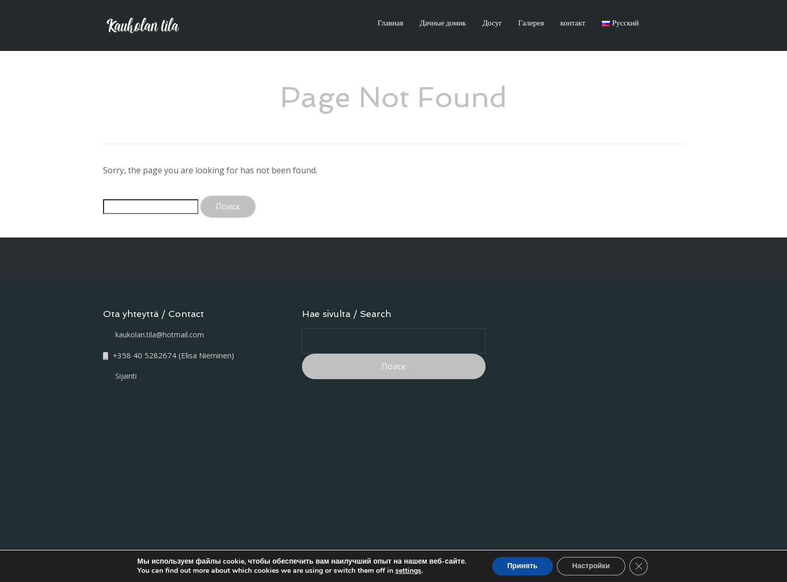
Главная (390, 22)
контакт (572, 22)
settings (408, 570)
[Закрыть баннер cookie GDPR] (638, 566)
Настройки (591, 566)
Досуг (492, 22)
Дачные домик (443, 22)
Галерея (531, 22)
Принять (522, 566)
